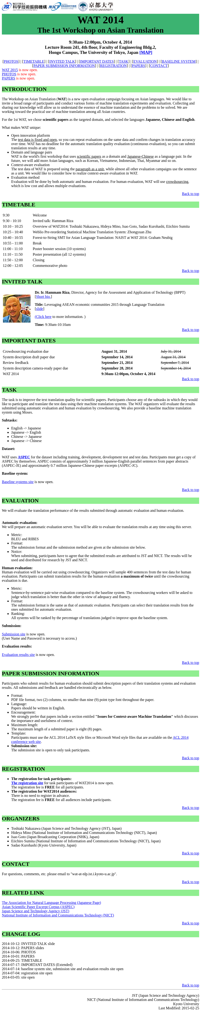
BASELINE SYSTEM (178, 61)
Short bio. (43, 297)
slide (39, 309)
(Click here (43, 317)
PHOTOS (11, 61)
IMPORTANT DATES (97, 61)
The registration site (27, 783)
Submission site (13, 634)
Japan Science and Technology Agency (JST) (35, 911)
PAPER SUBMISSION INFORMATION (64, 66)
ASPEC (24, 457)
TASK (123, 61)
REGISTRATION (113, 66)
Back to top (190, 194)
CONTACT (158, 66)
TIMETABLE (33, 61)
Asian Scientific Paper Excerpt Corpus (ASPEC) (38, 907)
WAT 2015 (10, 70)
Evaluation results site (18, 655)
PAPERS (138, 66)
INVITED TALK (62, 61)
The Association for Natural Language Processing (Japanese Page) (51, 903)
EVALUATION (145, 61)
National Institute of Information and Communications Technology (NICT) (58, 915)
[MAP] (145, 52)
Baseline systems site (18, 482)
